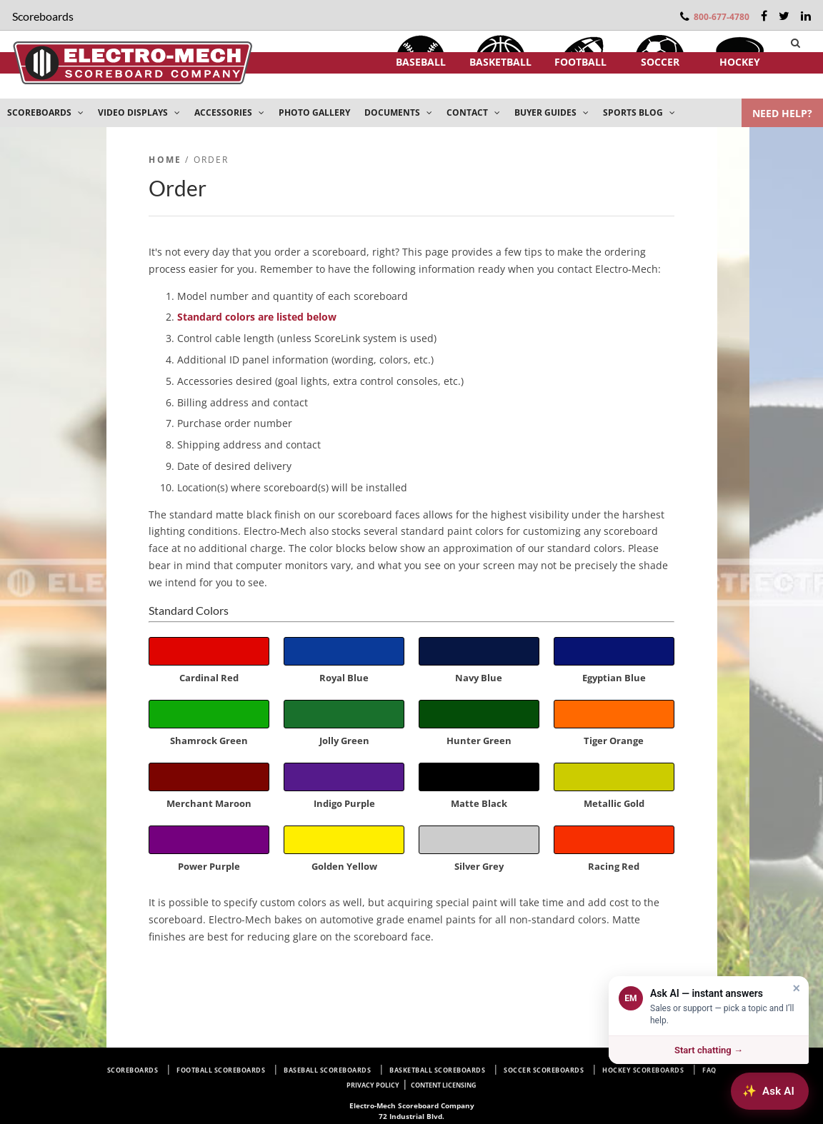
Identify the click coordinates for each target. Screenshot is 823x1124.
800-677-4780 (721, 17)
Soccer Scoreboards (544, 1070)
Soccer (660, 62)
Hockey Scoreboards (643, 1070)
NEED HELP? (782, 113)
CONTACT (473, 112)
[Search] (795, 43)
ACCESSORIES (229, 112)
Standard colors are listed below (256, 316)
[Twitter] (784, 15)
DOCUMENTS (398, 112)
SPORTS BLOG (639, 112)
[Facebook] (764, 15)
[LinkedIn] (806, 15)
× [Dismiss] (796, 988)
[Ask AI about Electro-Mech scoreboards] (770, 1091)
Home (165, 160)
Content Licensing (444, 1085)
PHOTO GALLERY (314, 112)
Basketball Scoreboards (437, 1070)
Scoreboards (133, 1070)
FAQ (709, 1070)
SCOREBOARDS (45, 112)
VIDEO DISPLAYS (139, 112)
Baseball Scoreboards (327, 1070)
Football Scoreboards (220, 1070)
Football (580, 62)
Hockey (739, 62)
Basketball (500, 62)
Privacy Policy (372, 1085)
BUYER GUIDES (551, 112)
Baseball (421, 62)
